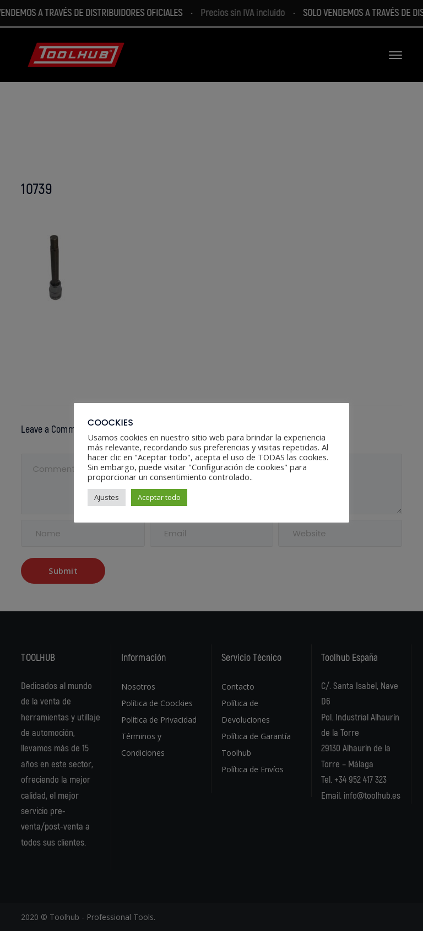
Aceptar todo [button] (159, 497)
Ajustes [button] (106, 497)
